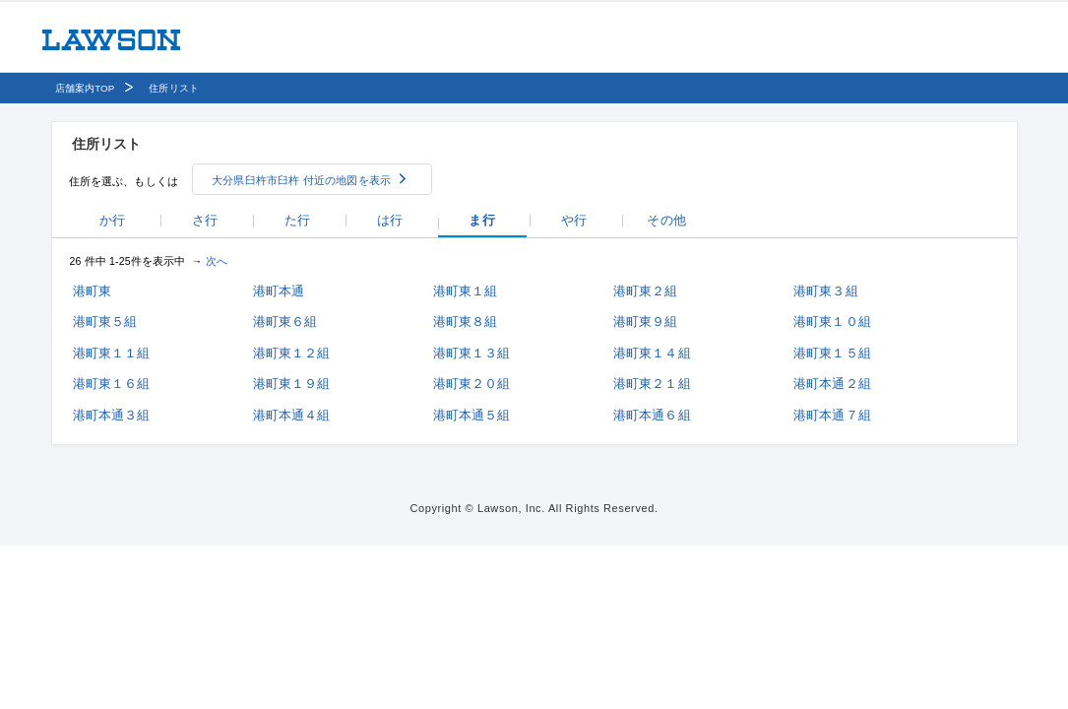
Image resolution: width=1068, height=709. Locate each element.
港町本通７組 (832, 415)
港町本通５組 (472, 415)
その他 (666, 220)
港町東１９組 (292, 383)
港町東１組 (465, 291)
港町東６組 (285, 321)
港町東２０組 (472, 383)
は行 (390, 220)
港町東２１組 (652, 383)
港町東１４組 (652, 353)
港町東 (92, 291)
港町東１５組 (832, 353)
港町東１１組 (112, 353)
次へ (216, 261)
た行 (297, 220)
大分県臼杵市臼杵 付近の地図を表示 (301, 180)
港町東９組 (645, 321)
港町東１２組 (292, 353)
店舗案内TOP (85, 88)
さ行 (205, 220)
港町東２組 (645, 291)
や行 (574, 220)
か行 (112, 220)
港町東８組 (465, 321)
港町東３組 (825, 291)
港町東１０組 (832, 321)
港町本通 (279, 291)
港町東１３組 (472, 353)
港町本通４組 (292, 415)
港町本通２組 (832, 383)
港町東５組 (105, 321)
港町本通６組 (652, 415)
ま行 (481, 220)
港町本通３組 (112, 415)
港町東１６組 (112, 383)
